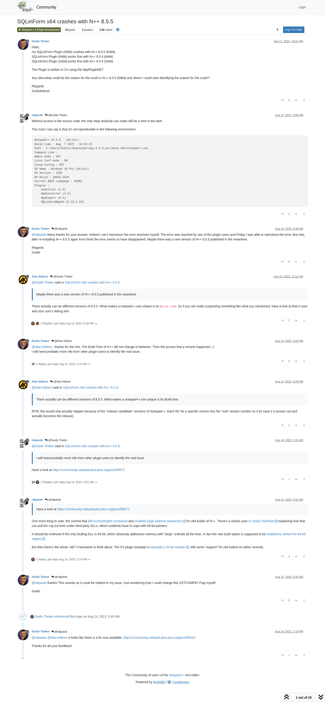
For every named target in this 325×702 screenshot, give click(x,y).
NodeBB (159, 682)
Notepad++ (176, 675)
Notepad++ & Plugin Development (39, 29)
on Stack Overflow (262, 521)
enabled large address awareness (160, 521)
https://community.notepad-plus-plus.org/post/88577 (89, 470)
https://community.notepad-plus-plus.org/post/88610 (159, 637)
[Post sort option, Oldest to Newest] (277, 29)
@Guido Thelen (56, 115)
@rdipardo (59, 228)
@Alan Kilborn (61, 341)
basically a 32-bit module (170, 547)
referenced (61, 616)
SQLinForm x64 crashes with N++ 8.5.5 (92, 282)
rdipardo (37, 115)
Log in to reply (293, 29)
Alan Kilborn (40, 276)
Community (46, 7)
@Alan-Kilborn (42, 347)
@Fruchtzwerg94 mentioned (107, 521)
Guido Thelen (40, 41)
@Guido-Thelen (43, 282)
